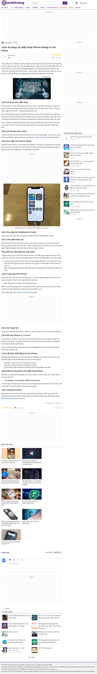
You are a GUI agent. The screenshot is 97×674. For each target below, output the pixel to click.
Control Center (39, 137)
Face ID (15, 111)
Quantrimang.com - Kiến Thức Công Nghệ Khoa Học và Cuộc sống (13, 3)
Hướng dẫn (22, 664)
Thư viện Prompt (52, 7)
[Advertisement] (48, 26)
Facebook (45, 664)
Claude (28, 7)
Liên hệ (34, 664)
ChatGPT (35, 7)
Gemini (42, 7)
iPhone (15, 42)
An (9, 57)
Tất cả (6, 7)
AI (11, 7)
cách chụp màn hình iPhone (22, 292)
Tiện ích (77, 7)
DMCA (50, 664)
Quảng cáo (39, 664)
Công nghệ (63, 7)
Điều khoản (10, 664)
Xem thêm (32, 657)
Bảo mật (16, 664)
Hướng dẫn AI (19, 7)
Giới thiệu (4, 664)
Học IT (71, 7)
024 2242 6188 (20, 669)
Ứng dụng (28, 664)
